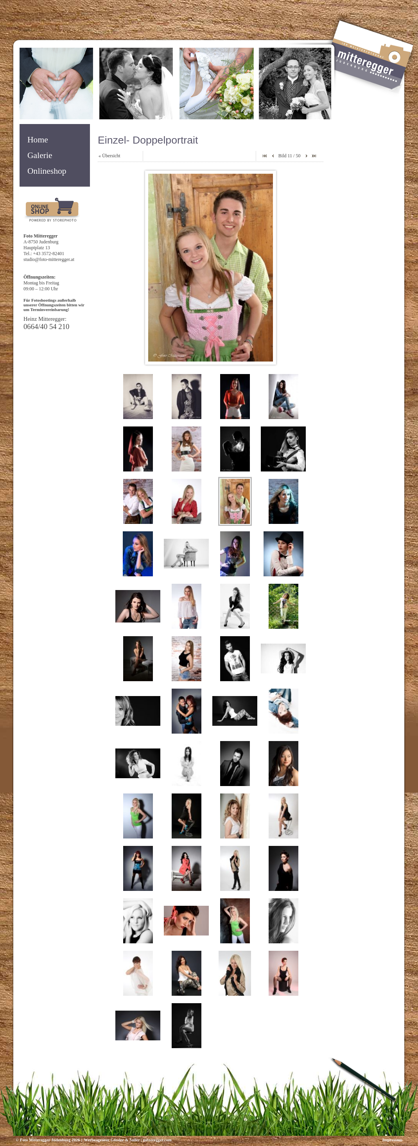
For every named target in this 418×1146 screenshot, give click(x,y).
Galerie (39, 155)
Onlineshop (46, 171)
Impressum (392, 1140)
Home (37, 139)
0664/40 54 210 (46, 326)
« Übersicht (109, 155)
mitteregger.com (157, 1140)
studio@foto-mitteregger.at (48, 259)
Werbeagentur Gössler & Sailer (111, 1140)
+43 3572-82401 (49, 253)
